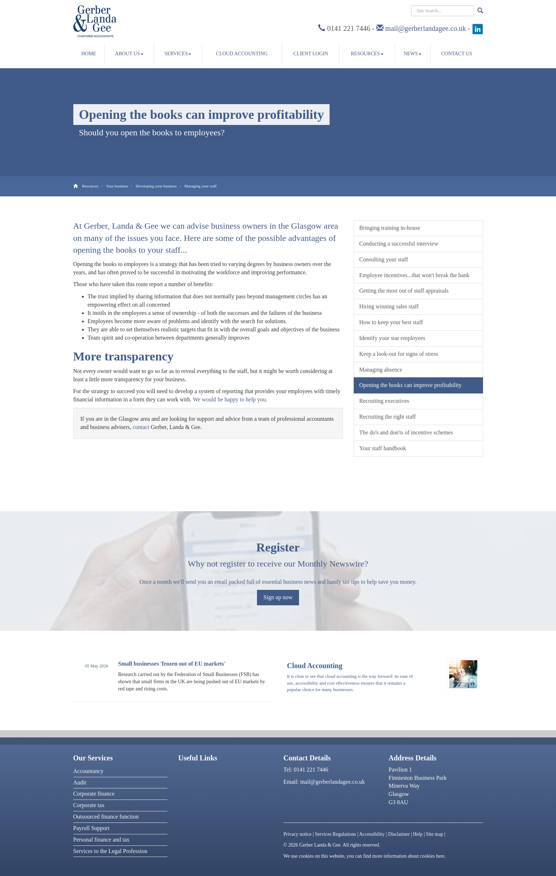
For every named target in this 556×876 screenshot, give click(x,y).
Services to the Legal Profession (110, 851)
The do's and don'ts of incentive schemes (406, 432)
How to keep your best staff (391, 322)
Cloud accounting (242, 53)
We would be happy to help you (229, 399)
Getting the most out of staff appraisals (404, 291)
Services (177, 53)
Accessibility (372, 834)
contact (141, 427)
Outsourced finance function (106, 817)
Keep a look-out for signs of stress (398, 354)
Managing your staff (200, 186)
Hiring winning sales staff (389, 306)
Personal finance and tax (101, 840)
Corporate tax (89, 805)
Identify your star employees (392, 338)
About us (129, 53)
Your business (117, 186)
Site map (434, 834)
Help (417, 834)
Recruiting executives (384, 401)
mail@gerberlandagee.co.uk (425, 28)
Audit (79, 782)
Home (88, 53)
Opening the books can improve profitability (410, 385)
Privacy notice (298, 834)
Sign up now (278, 597)
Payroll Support (91, 828)
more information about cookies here (408, 856)
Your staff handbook (382, 448)
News (413, 53)
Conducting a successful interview (398, 244)
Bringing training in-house (390, 228)
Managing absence (381, 370)
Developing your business (155, 186)
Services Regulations (335, 834)
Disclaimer (399, 834)
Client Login (310, 53)
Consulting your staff (383, 259)
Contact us (456, 53)
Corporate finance (94, 794)
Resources (367, 53)
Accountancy (88, 771)
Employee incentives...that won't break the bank (414, 275)
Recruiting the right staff (387, 417)
